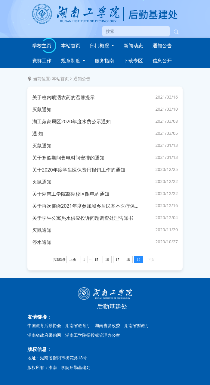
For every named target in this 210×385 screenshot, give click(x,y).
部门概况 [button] (100, 45)
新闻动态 (133, 45)
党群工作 (41, 60)
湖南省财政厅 (137, 325)
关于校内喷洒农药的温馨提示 (63, 97)
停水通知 (41, 242)
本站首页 (70, 45)
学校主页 (41, 45)
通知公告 (162, 45)
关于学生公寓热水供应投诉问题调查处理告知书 (82, 218)
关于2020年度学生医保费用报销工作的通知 (78, 169)
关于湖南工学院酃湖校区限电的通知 (70, 194)
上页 (72, 259)
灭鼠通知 (41, 109)
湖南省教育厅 (78, 325)
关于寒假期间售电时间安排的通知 (68, 157)
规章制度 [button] (71, 60)
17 (117, 259)
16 (107, 259)
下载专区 (133, 60)
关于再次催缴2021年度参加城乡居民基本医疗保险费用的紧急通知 (86, 206)
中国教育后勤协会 (44, 325)
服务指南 (104, 60)
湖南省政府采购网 (44, 335)
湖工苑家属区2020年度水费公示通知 (71, 121)
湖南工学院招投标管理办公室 (92, 335)
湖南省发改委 (107, 325)
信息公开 (162, 60)
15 (96, 259)
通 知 (37, 133)
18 (128, 259)
